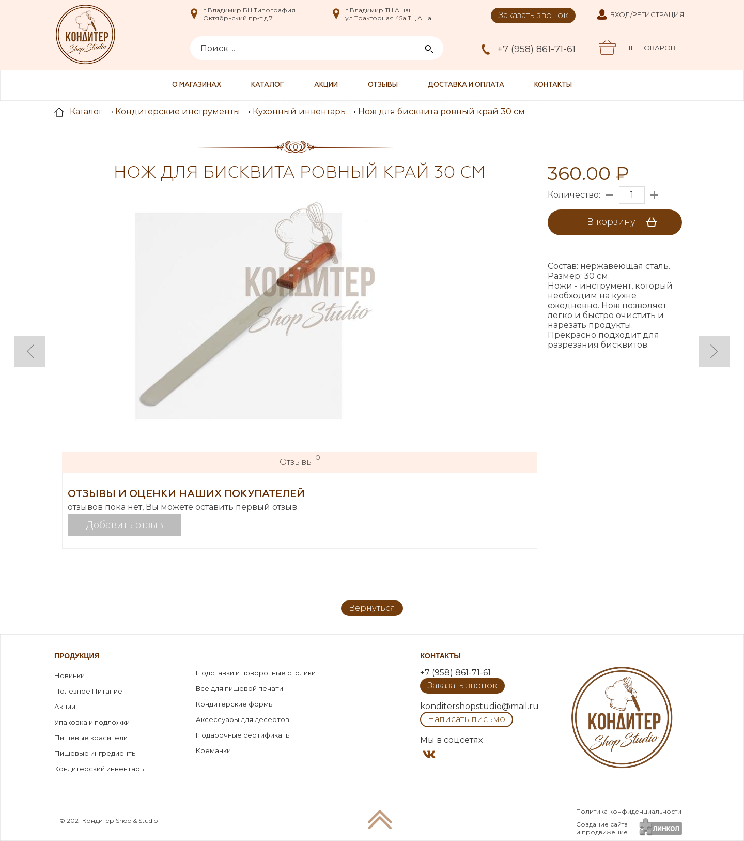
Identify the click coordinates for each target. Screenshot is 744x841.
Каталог (267, 85)
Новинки (69, 675)
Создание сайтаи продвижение (602, 828)
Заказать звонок (533, 15)
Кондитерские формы (235, 704)
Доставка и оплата (466, 85)
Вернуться (372, 608)
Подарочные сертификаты (243, 735)
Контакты (553, 85)
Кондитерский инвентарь (99, 768)
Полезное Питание (88, 691)
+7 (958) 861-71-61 (536, 49)
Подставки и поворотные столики (256, 673)
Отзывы (383, 85)
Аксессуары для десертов (242, 719)
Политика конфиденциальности (628, 811)
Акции (326, 85)
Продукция (77, 656)
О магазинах (196, 85)
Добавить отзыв (124, 525)
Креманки (213, 750)
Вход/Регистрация (647, 14)
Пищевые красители (91, 737)
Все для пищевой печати (239, 688)
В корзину (625, 222)
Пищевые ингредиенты (95, 753)
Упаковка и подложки (92, 722)
